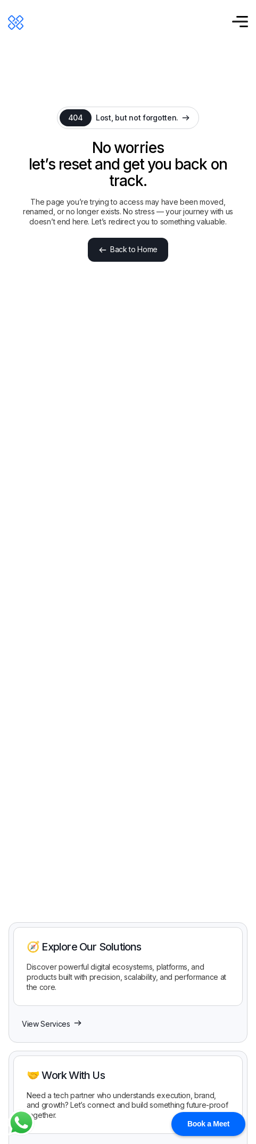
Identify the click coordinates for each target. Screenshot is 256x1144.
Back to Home (128, 249)
